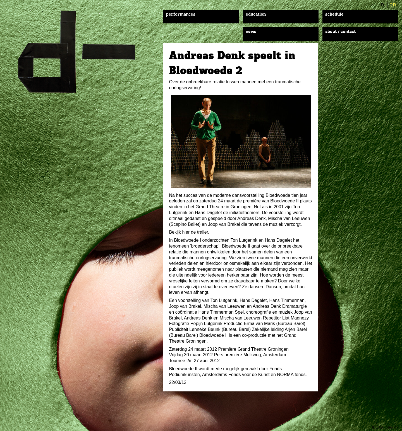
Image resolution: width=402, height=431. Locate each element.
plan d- (83, 51)
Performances (180, 14)
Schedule (334, 14)
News (251, 32)
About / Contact (340, 32)
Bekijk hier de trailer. (189, 232)
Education (256, 14)
